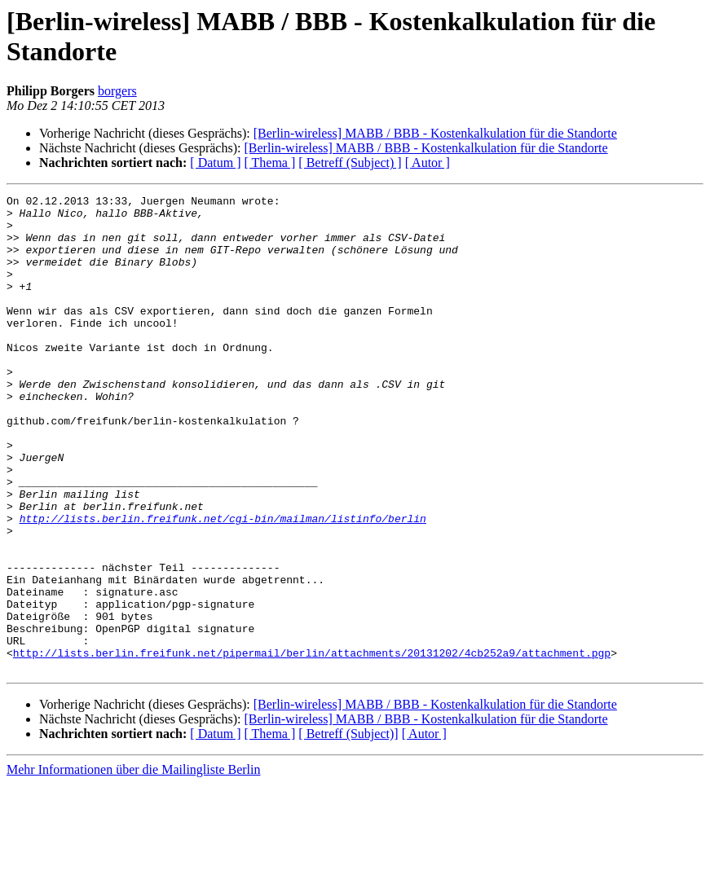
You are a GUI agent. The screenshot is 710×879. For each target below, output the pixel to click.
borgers (117, 91)
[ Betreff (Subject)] (348, 829)
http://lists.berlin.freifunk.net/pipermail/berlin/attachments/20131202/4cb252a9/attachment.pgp (312, 745)
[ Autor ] (427, 162)
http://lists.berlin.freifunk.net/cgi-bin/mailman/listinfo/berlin (223, 584)
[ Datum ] (215, 162)
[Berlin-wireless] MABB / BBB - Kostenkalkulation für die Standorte (435, 133)
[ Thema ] (270, 162)
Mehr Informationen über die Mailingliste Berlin (133, 865)
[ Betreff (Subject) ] (349, 162)
